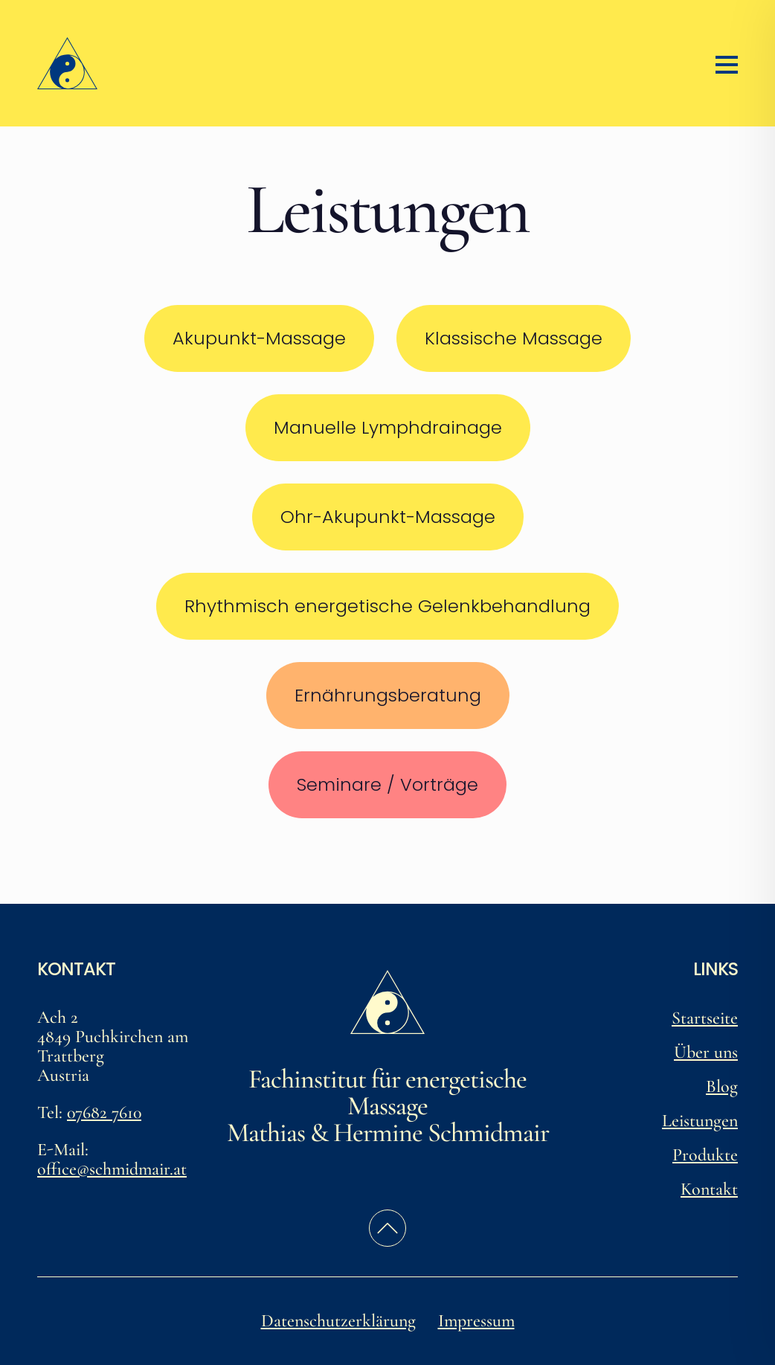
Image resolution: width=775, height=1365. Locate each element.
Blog (722, 1086)
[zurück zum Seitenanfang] (387, 1228)
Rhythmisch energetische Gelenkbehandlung (387, 606)
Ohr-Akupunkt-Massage (387, 516)
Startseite (705, 1018)
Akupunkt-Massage (259, 338)
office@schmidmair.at (112, 1169)
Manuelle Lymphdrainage (388, 427)
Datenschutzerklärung (338, 1321)
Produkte (705, 1155)
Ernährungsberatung (388, 695)
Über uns (706, 1052)
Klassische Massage (513, 338)
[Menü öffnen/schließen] (726, 63)
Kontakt (709, 1189)
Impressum (476, 1321)
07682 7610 (104, 1112)
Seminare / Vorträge (387, 784)
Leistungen (700, 1120)
